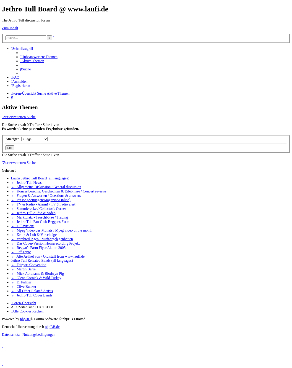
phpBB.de (52, 327)
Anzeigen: (26, 139)
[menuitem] (38, 57)
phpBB (25, 319)
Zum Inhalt (10, 28)
